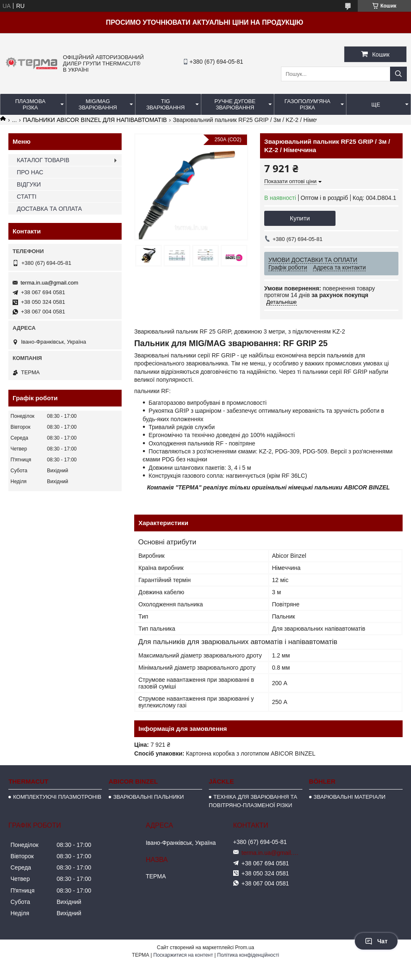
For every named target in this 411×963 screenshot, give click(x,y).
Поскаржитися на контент (183, 955)
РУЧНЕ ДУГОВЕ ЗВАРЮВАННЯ (234, 104)
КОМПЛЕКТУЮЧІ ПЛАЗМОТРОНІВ (57, 797)
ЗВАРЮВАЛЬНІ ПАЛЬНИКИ (148, 797)
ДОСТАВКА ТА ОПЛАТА (49, 208)
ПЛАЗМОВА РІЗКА (30, 104)
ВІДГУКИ (29, 184)
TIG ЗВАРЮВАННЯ (165, 104)
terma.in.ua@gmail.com (49, 283)
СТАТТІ (26, 196)
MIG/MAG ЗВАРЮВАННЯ (97, 104)
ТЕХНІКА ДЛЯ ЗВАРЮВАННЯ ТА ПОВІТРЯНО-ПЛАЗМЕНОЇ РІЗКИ (253, 801)
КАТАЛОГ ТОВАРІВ (43, 160)
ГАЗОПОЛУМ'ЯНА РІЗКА (307, 104)
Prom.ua (244, 947)
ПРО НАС (30, 172)
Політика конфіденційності (248, 955)
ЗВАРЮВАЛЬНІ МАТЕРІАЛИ (350, 797)
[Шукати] (398, 74)
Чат (376, 941)
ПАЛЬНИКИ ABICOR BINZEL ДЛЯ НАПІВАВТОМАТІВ (95, 119)
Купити (300, 218)
